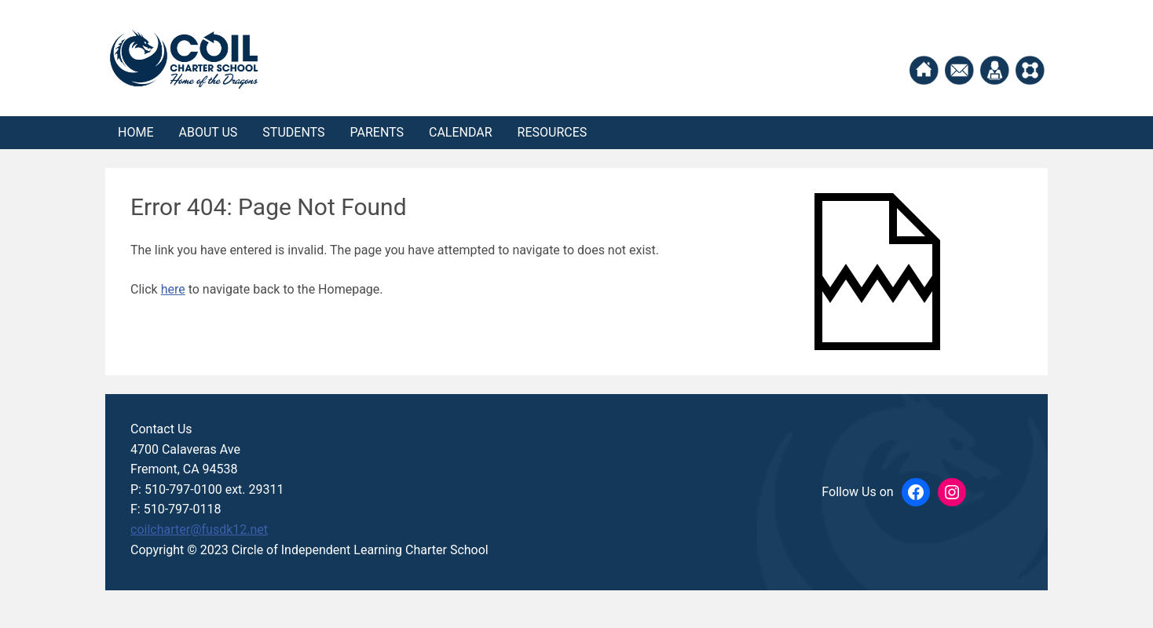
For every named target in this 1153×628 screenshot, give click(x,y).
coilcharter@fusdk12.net (199, 529)
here (173, 289)
